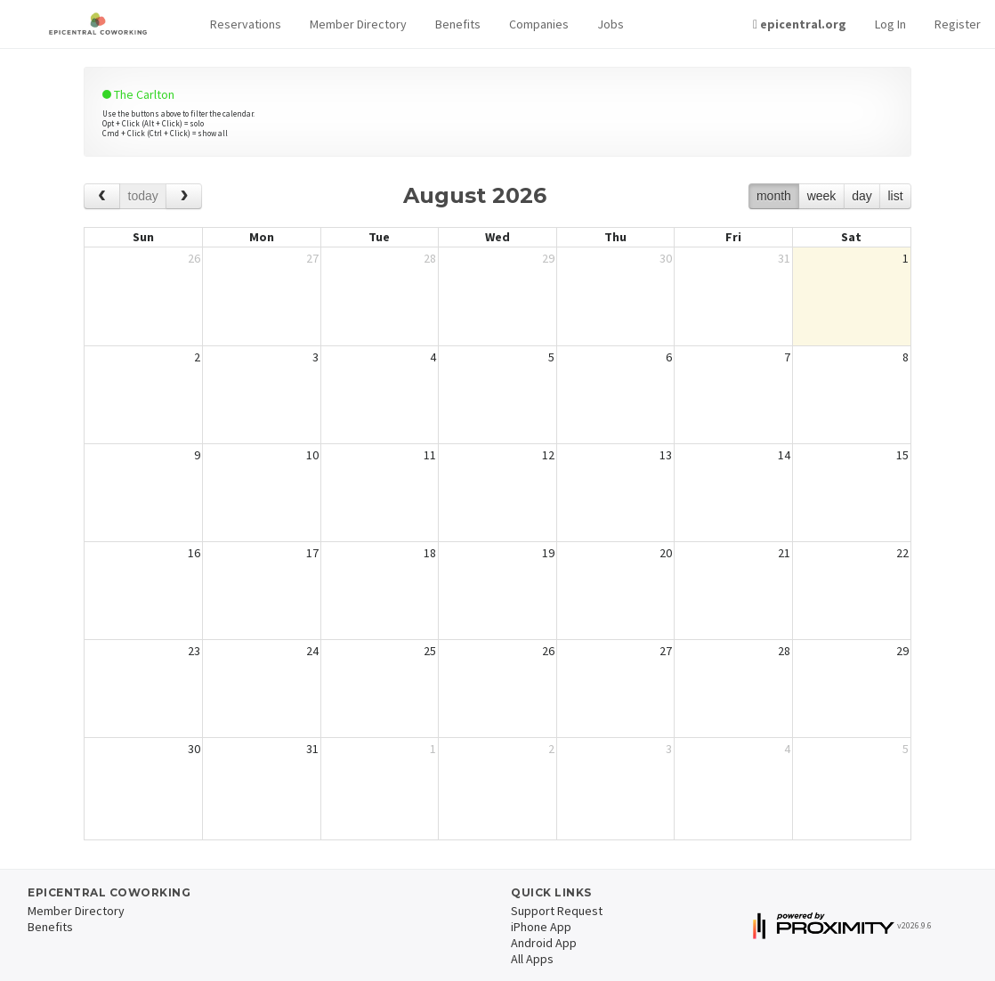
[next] (184, 196)
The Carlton (138, 94)
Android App (544, 943)
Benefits (458, 24)
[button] (245, 24)
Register (957, 24)
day (862, 196)
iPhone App (541, 927)
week (822, 196)
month (773, 196)
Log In (890, 24)
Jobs (610, 24)
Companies (539, 24)
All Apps (532, 959)
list (894, 196)
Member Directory (358, 24)
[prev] (102, 196)
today (143, 196)
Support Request (557, 911)
